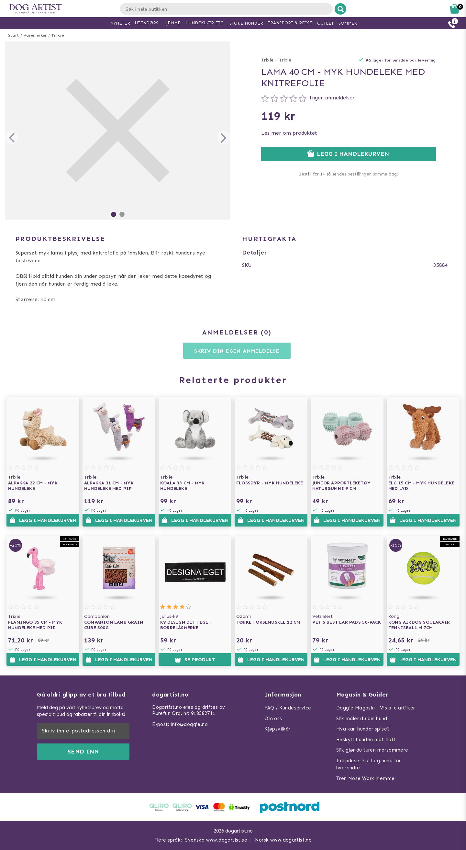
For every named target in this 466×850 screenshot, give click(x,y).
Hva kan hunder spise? (363, 729)
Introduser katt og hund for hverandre (368, 764)
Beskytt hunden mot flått (366, 739)
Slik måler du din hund (361, 718)
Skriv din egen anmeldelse (237, 351)
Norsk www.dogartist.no (283, 840)
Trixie (57, 35)
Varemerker (35, 35)
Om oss (273, 718)
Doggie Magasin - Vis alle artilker (375, 708)
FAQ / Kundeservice (287, 708)
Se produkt (195, 660)
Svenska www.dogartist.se (216, 840)
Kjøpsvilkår (277, 729)
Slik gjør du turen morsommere (372, 750)
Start (13, 35)
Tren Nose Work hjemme (365, 778)
